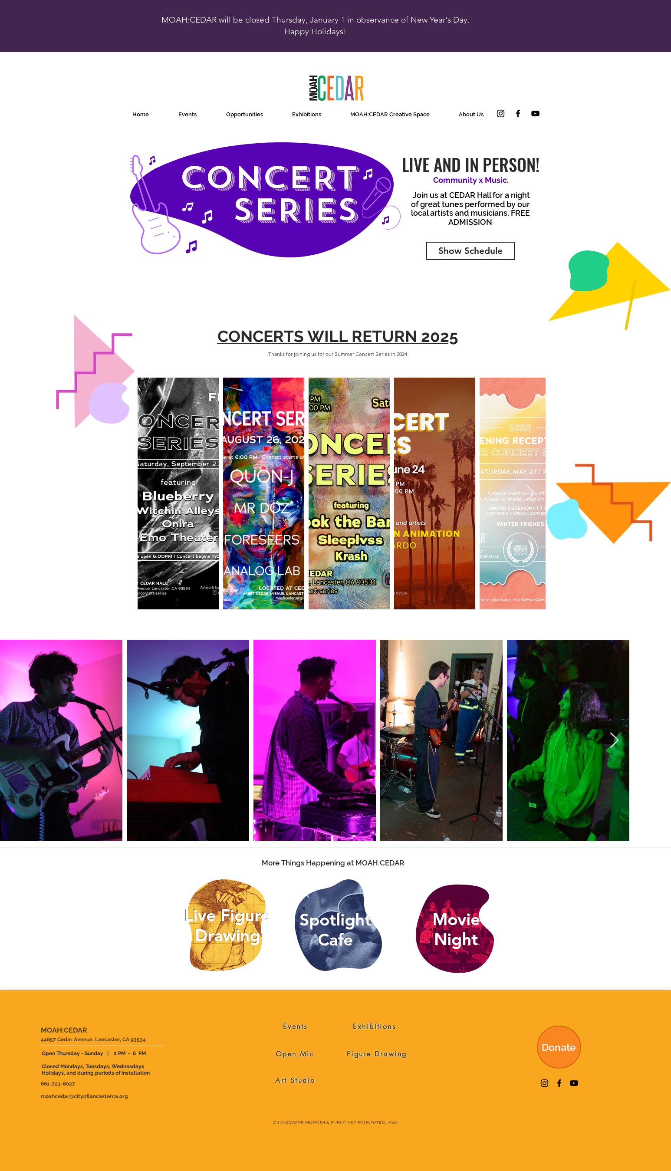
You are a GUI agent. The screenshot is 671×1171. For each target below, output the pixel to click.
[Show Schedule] (470, 251)
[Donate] (559, 1047)
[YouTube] (535, 113)
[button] (187, 114)
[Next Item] (531, 493)
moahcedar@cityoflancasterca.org (84, 1096)
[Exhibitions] (374, 1026)
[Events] (295, 1026)
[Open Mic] (295, 1053)
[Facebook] (518, 113)
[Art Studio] (295, 1080)
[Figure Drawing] (377, 1053)
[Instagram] (501, 113)
